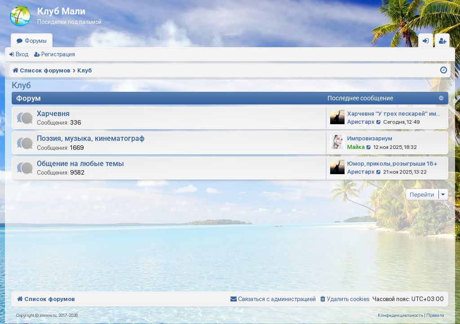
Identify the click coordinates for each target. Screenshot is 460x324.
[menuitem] (344, 299)
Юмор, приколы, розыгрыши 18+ (392, 163)
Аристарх (361, 121)
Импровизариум (369, 138)
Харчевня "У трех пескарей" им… (393, 113)
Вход (22, 54)
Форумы (36, 40)
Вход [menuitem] (428, 42)
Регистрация (58, 54)
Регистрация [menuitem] (444, 42)
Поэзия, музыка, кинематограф (91, 138)
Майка (356, 147)
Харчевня (53, 113)
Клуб (21, 85)
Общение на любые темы (80, 163)
